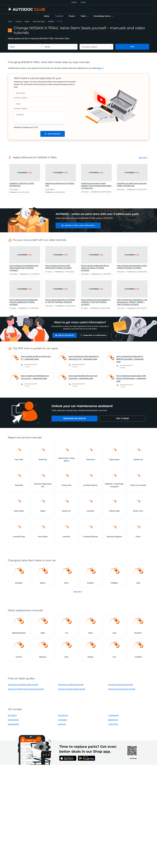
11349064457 (113, 715)
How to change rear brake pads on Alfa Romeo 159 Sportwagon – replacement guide (131, 378)
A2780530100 (13, 720)
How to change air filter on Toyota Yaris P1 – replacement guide (36, 357)
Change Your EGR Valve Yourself (120, 684)
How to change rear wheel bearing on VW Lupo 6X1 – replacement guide (35, 377)
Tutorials (18, 21)
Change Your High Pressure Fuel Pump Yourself (26, 689)
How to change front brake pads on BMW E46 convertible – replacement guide (130, 359)
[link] (46, 16)
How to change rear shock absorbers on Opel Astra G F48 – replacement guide (83, 357)
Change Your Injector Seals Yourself (71, 689)
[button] (84, 16)
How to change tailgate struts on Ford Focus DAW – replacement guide (82, 377)
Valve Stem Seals (39, 21)
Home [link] (10, 21)
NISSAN (51, 21)
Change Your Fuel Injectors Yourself (121, 689)
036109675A (63, 715)
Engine (27, 21)
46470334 (62, 724)
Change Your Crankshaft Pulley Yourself (23, 684)
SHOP (74, 2)
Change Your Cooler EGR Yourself (70, 684)
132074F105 (113, 724)
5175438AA (62, 720)
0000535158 (113, 720)
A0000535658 (13, 724)
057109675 (12, 715)
